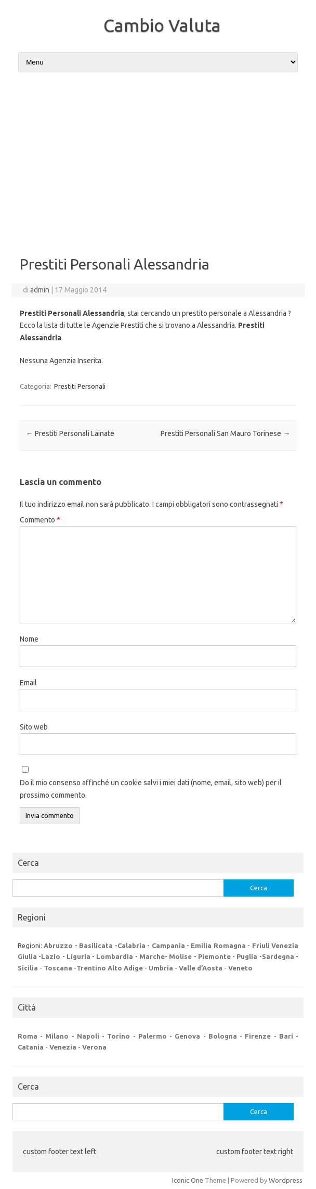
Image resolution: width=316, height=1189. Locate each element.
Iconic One (187, 1180)
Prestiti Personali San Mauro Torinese (225, 433)
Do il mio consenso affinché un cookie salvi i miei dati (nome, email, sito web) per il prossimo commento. (151, 788)
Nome (29, 639)
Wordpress (285, 1180)
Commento (40, 520)
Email (28, 683)
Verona (94, 1047)
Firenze (258, 1036)
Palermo (152, 1036)
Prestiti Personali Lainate (70, 433)
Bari (286, 1036)
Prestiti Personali (80, 386)
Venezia (62, 1047)
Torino (118, 1036)
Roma (27, 1036)
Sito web (34, 727)
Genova (187, 1036)
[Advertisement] (158, 160)
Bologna (222, 1036)
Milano (57, 1036)
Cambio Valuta (162, 25)
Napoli (88, 1036)
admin (39, 290)
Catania (31, 1047)
